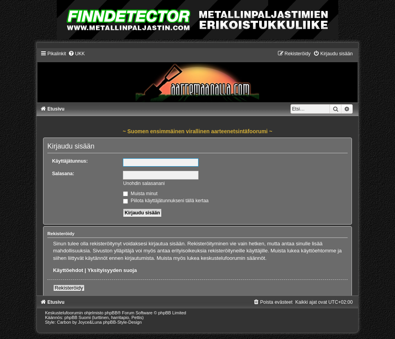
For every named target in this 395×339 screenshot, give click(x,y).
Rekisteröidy (69, 288)
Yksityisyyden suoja (112, 270)
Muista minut (140, 193)
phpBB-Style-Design (122, 322)
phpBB (111, 312)
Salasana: (63, 173)
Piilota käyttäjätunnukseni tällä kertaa (165, 200)
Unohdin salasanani (143, 183)
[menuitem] (76, 53)
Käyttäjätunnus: (70, 161)
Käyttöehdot (68, 270)
